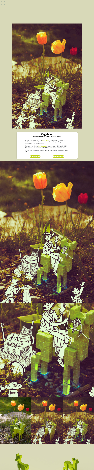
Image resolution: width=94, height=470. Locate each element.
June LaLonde (46, 140)
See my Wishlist (58, 156)
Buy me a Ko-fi (35, 156)
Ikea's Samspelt (42, 146)
